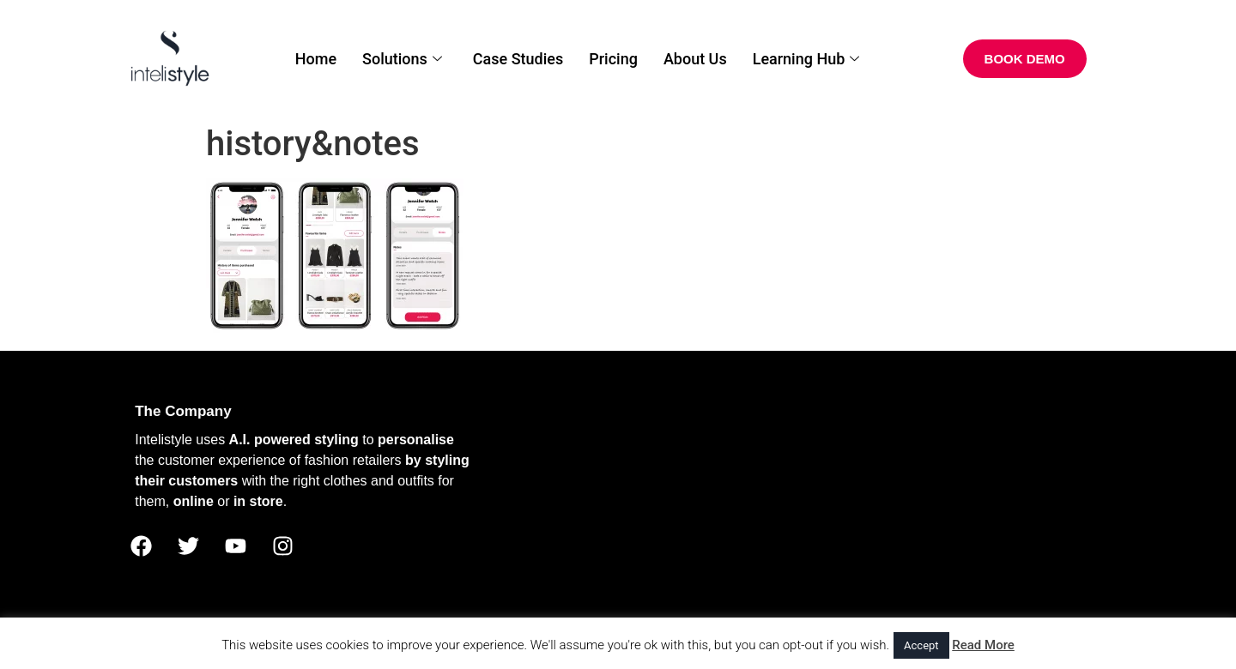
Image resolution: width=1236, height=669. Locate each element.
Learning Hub (806, 59)
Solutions (402, 59)
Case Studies (518, 59)
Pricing (613, 59)
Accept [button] (921, 645)
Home (315, 59)
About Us (695, 59)
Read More (983, 645)
